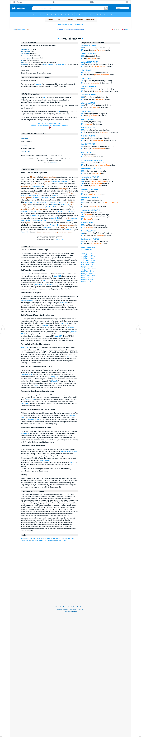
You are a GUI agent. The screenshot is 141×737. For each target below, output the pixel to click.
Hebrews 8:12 (25, 211)
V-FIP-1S (95, 198)
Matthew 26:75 (30, 202)
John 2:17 (58, 336)
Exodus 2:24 (50, 207)
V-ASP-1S (94, 189)
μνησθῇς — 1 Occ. (87, 273)
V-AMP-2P (91, 103)
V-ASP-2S (94, 46)
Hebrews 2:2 (69, 230)
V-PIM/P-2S (94, 177)
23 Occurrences (86, 249)
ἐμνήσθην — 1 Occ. (87, 258)
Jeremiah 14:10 (35, 216)
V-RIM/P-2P (97, 160)
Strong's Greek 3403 (88, 247)
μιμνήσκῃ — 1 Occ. (87, 267)
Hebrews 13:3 (65, 181)
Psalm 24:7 (62, 211)
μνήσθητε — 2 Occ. (87, 277)
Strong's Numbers (53, 538)
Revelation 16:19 (34, 195)
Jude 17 (37, 385)
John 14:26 (70, 356)
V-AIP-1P (94, 62)
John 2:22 (73, 462)
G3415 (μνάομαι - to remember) (54, 64)
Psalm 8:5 (24, 232)
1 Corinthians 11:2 (48, 227)
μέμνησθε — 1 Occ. (87, 265)
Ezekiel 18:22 (57, 195)
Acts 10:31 (24, 195)
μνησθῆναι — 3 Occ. (87, 271)
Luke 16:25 (39, 220)
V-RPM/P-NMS (95, 169)
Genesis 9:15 (41, 207)
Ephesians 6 (72, 452)
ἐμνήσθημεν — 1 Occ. (88, 256)
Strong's (19, 29)
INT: (82, 50)
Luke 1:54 (54, 204)
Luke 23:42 (55, 218)
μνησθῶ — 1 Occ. (87, 282)
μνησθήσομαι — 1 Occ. (88, 275)
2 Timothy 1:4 (53, 225)
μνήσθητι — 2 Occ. (87, 280)
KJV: (82, 184)
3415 (45, 98)
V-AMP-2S (92, 87)
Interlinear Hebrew (39, 538)
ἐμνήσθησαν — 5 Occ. (88, 260)
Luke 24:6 (69, 220)
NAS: (82, 181)
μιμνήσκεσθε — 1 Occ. (88, 269)
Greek (23, 29)
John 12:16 (57, 220)
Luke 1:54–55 (25, 274)
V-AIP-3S (94, 54)
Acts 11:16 (46, 202)
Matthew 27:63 (29, 220)
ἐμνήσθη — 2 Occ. (87, 254)
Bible (15, 29)
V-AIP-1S (92, 152)
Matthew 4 (64, 452)
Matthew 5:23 (85, 46)
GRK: (82, 48)
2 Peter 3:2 (55, 202)
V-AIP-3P (91, 111)
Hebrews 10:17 (37, 186)
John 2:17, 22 (48, 220)
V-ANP (90, 70)
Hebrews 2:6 (55, 181)
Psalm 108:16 (48, 198)
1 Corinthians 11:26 (32, 419)
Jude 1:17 (62, 202)
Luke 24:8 (39, 202)
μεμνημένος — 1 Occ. (88, 262)
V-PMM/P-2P (95, 210)
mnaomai (38, 84)
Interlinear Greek (26, 538)
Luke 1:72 (32, 207)
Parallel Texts (61, 540)
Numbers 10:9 (38, 198)
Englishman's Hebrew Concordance (43, 540)
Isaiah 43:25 (73, 211)
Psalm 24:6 (65, 204)
